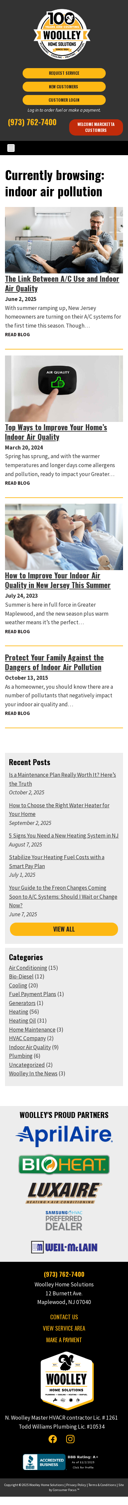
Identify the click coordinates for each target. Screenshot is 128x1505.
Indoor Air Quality (30, 1047)
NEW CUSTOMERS (64, 86)
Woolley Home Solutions (46, 1485)
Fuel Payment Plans (32, 994)
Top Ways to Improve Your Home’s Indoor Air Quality (56, 431)
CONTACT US (64, 1317)
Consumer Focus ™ (66, 1490)
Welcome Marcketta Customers (96, 127)
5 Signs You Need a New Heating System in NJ (64, 835)
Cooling (18, 985)
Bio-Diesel (21, 976)
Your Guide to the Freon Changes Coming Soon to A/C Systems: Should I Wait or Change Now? (63, 896)
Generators (22, 1003)
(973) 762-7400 (32, 122)
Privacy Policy (76, 1485)
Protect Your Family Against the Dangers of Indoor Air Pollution (54, 662)
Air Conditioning (28, 967)
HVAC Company (27, 1038)
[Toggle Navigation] (64, 148)
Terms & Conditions (102, 1485)
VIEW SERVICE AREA (64, 1328)
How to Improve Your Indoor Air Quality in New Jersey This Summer (58, 579)
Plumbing (21, 1055)
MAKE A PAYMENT (64, 1340)
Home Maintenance (32, 1029)
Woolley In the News (33, 1073)
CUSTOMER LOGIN (64, 100)
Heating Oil (22, 1020)
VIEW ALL (64, 929)
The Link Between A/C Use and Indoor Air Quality (62, 283)
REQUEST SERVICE (64, 73)
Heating (18, 1011)
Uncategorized (27, 1064)
